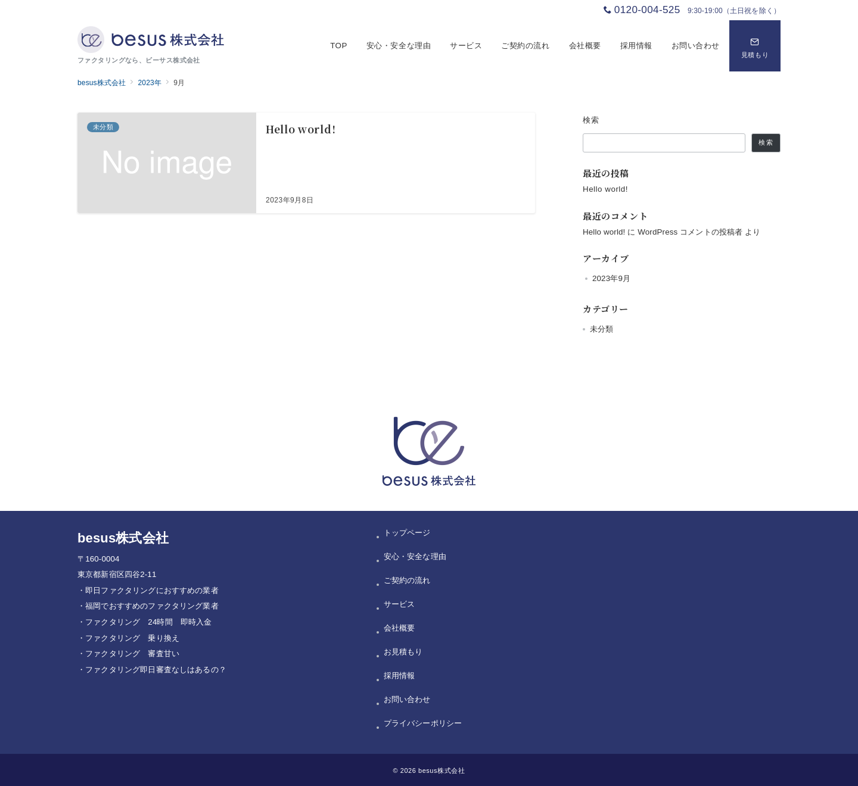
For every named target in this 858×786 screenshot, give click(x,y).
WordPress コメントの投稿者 (690, 231)
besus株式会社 (441, 770)
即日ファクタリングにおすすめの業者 (152, 590)
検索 (591, 120)
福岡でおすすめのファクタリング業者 (152, 605)
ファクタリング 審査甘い (132, 653)
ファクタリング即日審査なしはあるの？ (155, 669)
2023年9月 (611, 278)
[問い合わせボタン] (755, 45)
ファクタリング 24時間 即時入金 (148, 621)
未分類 (601, 329)
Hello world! (605, 189)
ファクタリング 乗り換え (132, 638)
